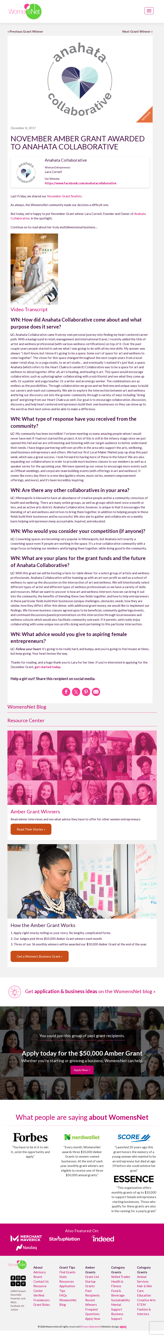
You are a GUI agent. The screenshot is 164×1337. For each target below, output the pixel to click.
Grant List (92, 1277)
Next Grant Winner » (137, 31)
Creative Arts (146, 1300)
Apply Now (92, 1318)
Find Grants (67, 1272)
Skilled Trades (120, 1277)
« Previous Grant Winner (25, 31)
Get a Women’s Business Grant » (39, 956)
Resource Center (26, 720)
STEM (141, 1304)
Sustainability (120, 1300)
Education (144, 1295)
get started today (47, 667)
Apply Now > (82, 1070)
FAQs (63, 1295)
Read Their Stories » (31, 829)
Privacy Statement (90, 1326)
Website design (110, 1326)
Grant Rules (41, 1304)
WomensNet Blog (26, 707)
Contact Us (41, 1281)
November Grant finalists (64, 196)
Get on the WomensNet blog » (82, 991)
